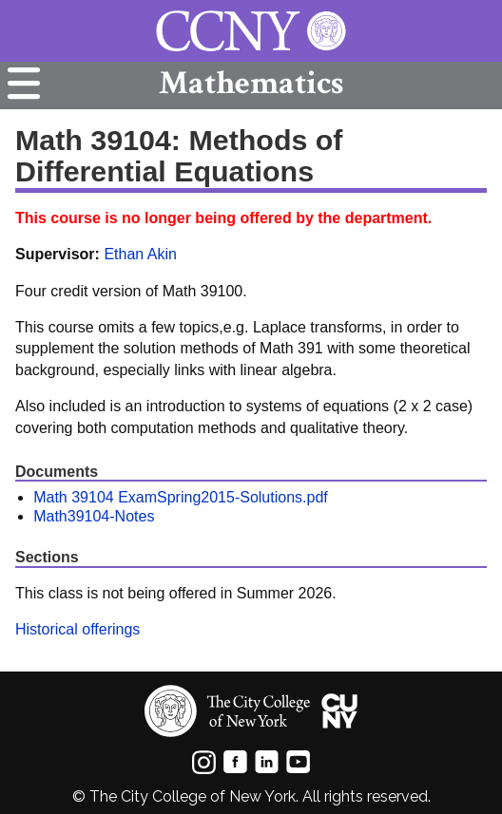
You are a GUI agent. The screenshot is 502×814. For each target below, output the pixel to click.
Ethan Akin (140, 254)
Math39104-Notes (93, 516)
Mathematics (251, 83)
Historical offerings (77, 629)
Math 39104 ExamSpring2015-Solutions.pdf (180, 497)
